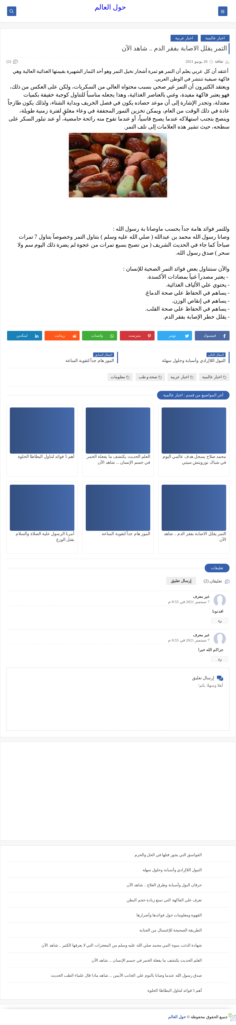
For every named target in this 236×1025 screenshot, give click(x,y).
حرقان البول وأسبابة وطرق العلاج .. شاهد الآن (164, 885)
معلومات (120, 377)
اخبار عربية (184, 38)
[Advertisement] (118, 791)
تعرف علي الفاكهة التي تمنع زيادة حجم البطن (164, 900)
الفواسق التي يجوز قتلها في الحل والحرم (168, 854)
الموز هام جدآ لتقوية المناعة (126, 533)
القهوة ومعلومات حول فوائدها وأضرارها (169, 915)
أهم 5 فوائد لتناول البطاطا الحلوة (46, 456)
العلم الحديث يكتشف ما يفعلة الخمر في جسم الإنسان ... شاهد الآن (147, 960)
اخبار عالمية (215, 38)
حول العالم (110, 7)
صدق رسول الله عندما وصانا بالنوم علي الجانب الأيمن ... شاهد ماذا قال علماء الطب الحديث (126, 975)
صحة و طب (150, 377)
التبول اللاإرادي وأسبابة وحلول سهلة (172, 870)
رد (220, 620)
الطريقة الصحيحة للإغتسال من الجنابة (171, 930)
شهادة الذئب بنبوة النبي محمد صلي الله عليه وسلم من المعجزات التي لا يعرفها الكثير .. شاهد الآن (121, 945)
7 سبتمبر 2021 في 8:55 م (189, 601)
